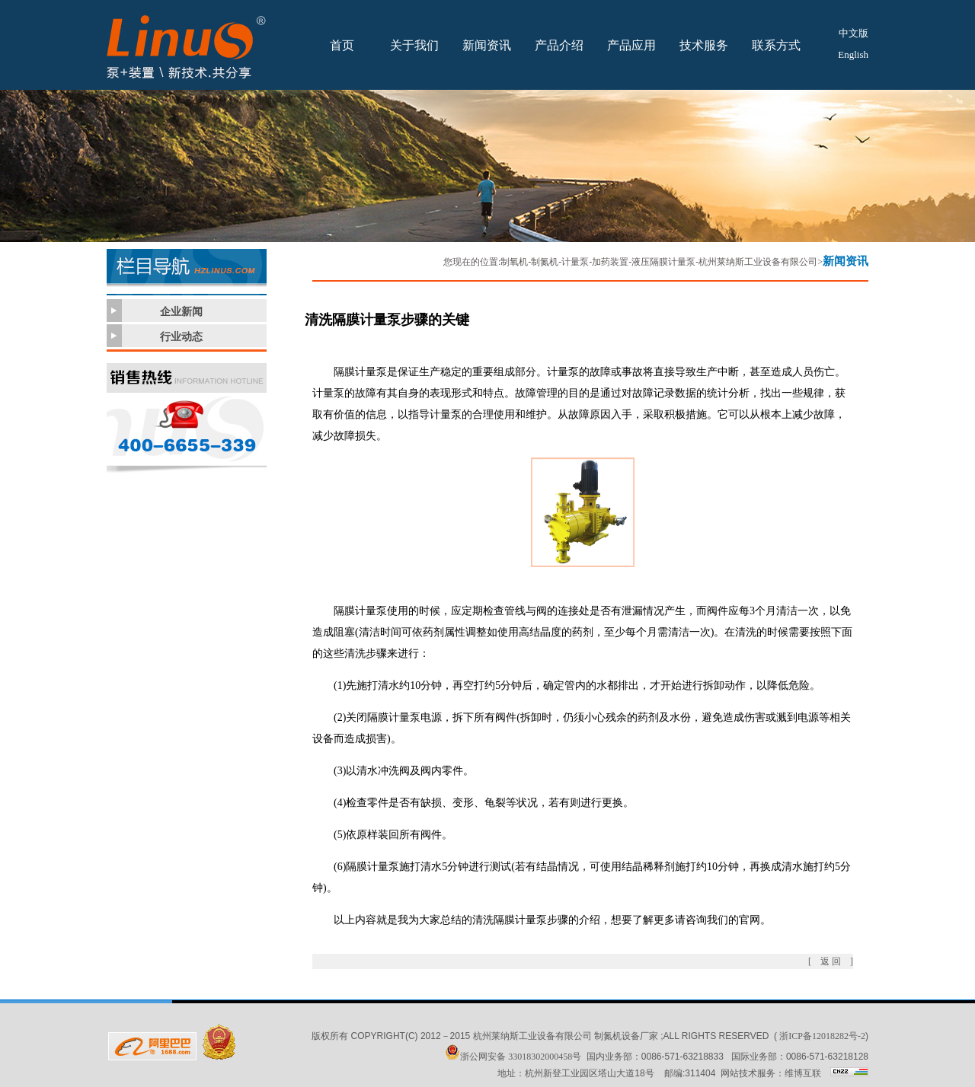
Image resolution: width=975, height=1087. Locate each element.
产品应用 (631, 45)
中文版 (853, 33)
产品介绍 (559, 45)
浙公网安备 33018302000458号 (513, 1056)
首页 (342, 45)
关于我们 (414, 45)
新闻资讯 (486, 45)
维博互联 (803, 1073)
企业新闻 (181, 311)
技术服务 (703, 45)
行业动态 (181, 337)
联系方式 (776, 45)
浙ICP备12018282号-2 (822, 1036)
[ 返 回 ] (830, 961)
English (853, 54)
